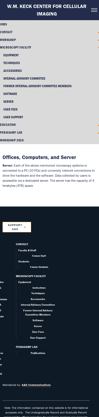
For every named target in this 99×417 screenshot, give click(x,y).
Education (8, 115)
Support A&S (15, 217)
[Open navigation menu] (93, 10)
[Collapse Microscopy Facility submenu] (97, 47)
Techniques (11, 63)
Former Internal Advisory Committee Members (37, 86)
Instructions (39, 278)
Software (10, 94)
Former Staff (39, 246)
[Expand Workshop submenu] (97, 39)
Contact (6, 32)
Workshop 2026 (12, 131)
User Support (38, 328)
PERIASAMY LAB (11, 123)
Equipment (11, 55)
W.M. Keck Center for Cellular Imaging (46, 10)
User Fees (10, 109)
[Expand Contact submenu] (97, 32)
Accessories (12, 70)
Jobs (3, 24)
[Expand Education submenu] (97, 115)
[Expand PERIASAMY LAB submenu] (97, 123)
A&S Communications (36, 376)
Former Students (39, 257)
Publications (38, 344)
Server (8, 101)
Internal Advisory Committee (24, 78)
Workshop (8, 40)
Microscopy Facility (15, 47)
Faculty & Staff (27, 241)
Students (23, 252)
